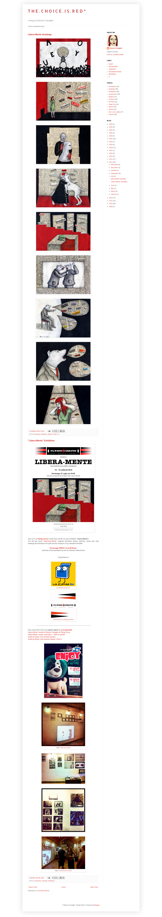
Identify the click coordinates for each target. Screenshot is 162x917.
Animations (37, 881)
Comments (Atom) (43, 890)
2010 (111, 203)
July (112, 176)
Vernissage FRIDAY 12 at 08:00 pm (63, 548)
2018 (111, 147)
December (114, 164)
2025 (111, 127)
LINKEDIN (112, 69)
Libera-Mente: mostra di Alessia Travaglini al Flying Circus (49, 632)
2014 (111, 159)
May (112, 188)
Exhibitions (44, 434)
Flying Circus (43, 539)
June (113, 185)
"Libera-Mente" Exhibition (41, 440)
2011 (111, 201)
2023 (111, 133)
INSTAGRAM (113, 66)
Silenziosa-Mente (50, 541)
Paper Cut (56, 434)
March (113, 191)
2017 (111, 150)
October (114, 170)
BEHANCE (112, 74)
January (114, 194)
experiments (113, 94)
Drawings (37, 434)
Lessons (111, 99)
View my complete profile (115, 54)
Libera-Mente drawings (40, 34)
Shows (111, 109)
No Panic (112, 102)
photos (111, 107)
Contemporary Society (65, 870)
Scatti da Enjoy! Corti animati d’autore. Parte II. (45, 639)
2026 (111, 124)
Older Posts (94, 887)
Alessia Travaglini (116, 48)
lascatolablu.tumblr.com (63, 587)
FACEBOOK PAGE (115, 71)
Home (64, 887)
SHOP (111, 64)
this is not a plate (114, 112)
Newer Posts (33, 887)
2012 (111, 198)
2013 (111, 162)
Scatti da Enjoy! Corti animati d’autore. (42, 637)
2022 (111, 136)
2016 (111, 153)
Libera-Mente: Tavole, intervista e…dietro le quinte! (46, 635)
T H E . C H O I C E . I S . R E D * (57, 11)
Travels (111, 114)
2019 (111, 144)
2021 (111, 139)
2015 (111, 156)
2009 (111, 206)
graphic (50, 434)
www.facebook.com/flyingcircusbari (63, 619)
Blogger (96, 905)
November (114, 167)
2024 (111, 130)
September (115, 173)
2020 (111, 141)
